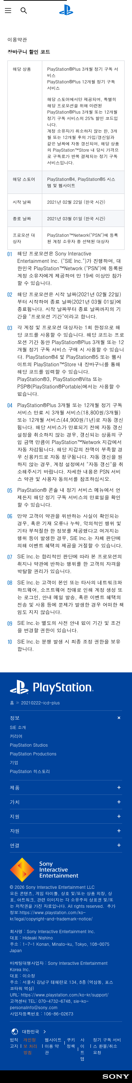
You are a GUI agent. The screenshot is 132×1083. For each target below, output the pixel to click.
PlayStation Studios (29, 745)
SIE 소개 (18, 727)
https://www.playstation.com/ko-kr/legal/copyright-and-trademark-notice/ (51, 915)
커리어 (16, 736)
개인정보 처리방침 (30, 1046)
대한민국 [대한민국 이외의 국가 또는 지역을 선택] (29, 1032)
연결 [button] (66, 845)
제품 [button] (66, 787)
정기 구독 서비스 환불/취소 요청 (107, 1046)
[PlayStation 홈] (66, 10)
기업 (14, 762)
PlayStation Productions (33, 753)
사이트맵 (82, 1049)
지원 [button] (66, 816)
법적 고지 (14, 1043)
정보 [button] (66, 718)
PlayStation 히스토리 (30, 771)
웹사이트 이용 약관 (53, 1046)
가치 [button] (66, 801)
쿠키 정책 (71, 1043)
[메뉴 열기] (8, 10)
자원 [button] (66, 830)
